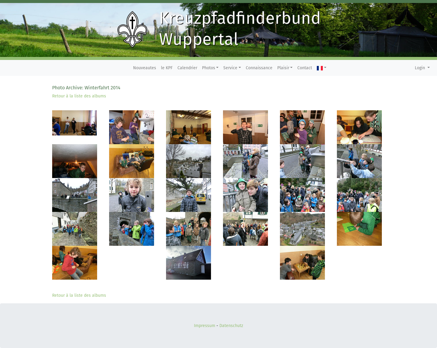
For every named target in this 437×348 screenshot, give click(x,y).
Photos (208, 67)
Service (230, 67)
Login (420, 67)
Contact (304, 67)
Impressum (204, 325)
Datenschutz (231, 325)
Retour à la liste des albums (79, 96)
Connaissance (259, 67)
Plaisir (283, 67)
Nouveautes (144, 67)
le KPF (167, 67)
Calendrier (187, 67)
